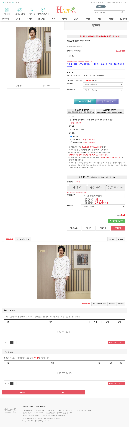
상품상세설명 (9, 239)
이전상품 (112, 239)
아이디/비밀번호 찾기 (113, 2)
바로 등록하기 (77, 140)
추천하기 (88, 228)
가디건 (88, 19)
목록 (106, 392)
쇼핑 (125, 2)
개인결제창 (123, 19)
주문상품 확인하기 (116, 221)
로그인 (93, 2)
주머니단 (99, 120)
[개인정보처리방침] (28, 406)
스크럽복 (29, 19)
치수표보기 (46, 86)
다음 (64, 392)
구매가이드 (20, 86)
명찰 (99, 19)
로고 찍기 (75, 136)
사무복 (53, 19)
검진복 (76, 19)
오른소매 (82, 120)
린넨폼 (111, 19)
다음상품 (121, 239)
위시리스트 (73, 228)
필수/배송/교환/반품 (23, 239)
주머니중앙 (90, 120)
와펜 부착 (75, 129)
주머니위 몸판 (108, 120)
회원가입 (100, 2)
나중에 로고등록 (77, 142)
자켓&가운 (41, 19)
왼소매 (75, 120)
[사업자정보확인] (41, 406)
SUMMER (5, 19)
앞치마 (64, 19)
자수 (82, 129)
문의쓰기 (112, 383)
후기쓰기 (112, 342)
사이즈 (71, 56)
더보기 (121, 342)
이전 (22, 392)
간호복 (17, 19)
